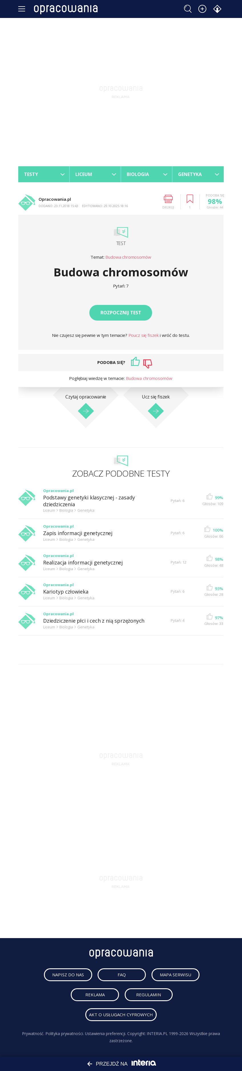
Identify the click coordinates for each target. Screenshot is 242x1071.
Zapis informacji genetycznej (77, 533)
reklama (95, 995)
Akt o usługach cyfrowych (121, 1015)
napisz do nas (68, 975)
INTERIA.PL (157, 1033)
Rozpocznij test (120, 312)
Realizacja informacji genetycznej (83, 562)
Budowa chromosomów (128, 257)
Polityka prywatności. (64, 1033)
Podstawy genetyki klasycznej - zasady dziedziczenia (89, 501)
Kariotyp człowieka (65, 591)
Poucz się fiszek (144, 335)
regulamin (148, 995)
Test (121, 243)
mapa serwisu (175, 975)
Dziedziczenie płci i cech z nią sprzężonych (93, 621)
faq (122, 975)
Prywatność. (33, 1033)
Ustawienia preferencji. (105, 1033)
